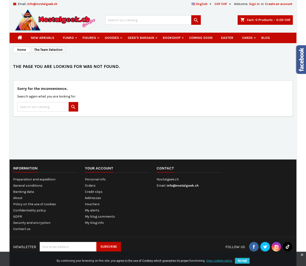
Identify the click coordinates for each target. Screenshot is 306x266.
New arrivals (42, 38)
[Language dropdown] (202, 4)
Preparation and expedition (34, 179)
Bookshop (171, 38)
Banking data (23, 192)
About (17, 198)
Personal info (95, 179)
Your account (99, 168)
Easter (227, 38)
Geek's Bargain (141, 38)
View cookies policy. (219, 260)
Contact (165, 168)
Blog (265, 38)
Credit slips (94, 192)
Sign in (254, 4)
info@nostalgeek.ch (42, 4)
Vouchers (92, 204)
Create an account (278, 4)
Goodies (112, 38)
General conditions (28, 186)
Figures (89, 38)
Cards (247, 38)
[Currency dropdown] (223, 4)
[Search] (153, 20)
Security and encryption (31, 223)
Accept (242, 260)
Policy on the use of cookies (34, 204)
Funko (68, 38)
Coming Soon (201, 38)
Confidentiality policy (29, 210)
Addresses (93, 198)
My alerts (92, 210)
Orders (90, 186)
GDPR (17, 217)
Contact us (22, 229)
